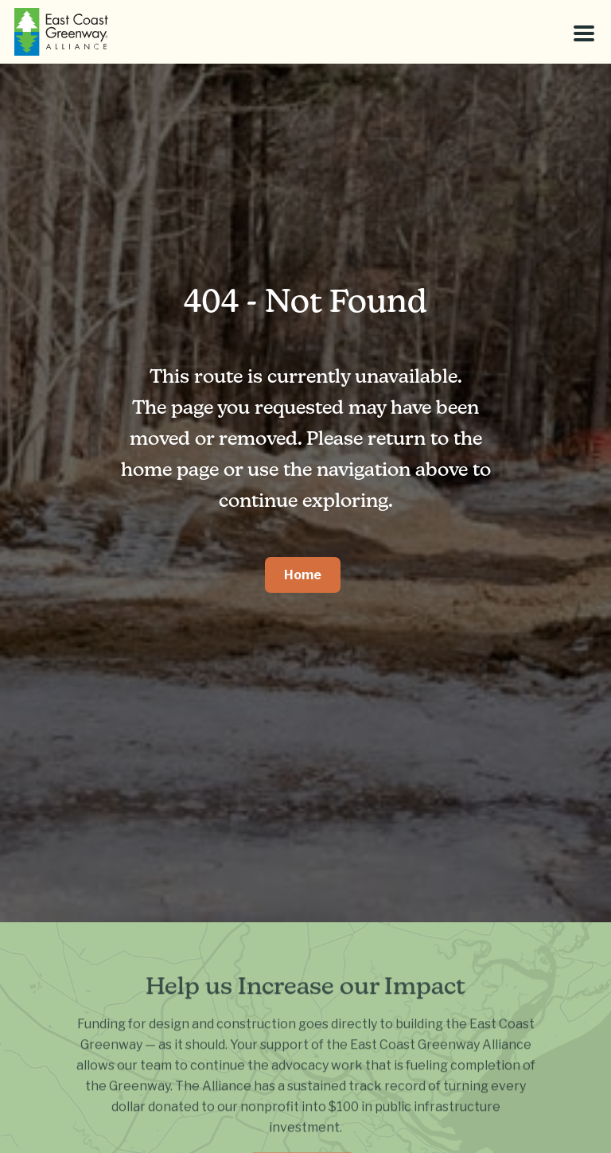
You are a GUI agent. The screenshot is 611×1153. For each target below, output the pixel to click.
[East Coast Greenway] (61, 32)
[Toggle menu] (584, 33)
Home (302, 574)
